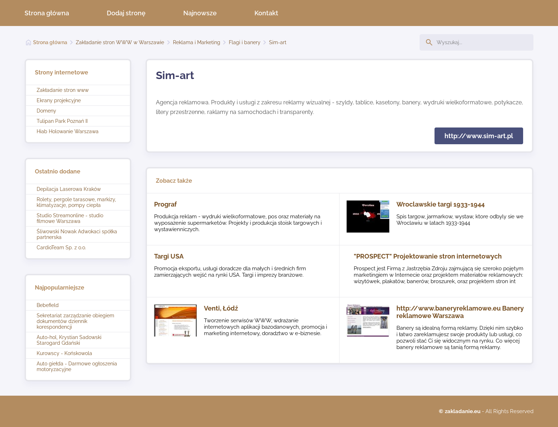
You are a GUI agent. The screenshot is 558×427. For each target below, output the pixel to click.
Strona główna (47, 13)
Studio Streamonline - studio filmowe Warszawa (70, 218)
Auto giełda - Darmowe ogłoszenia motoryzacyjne (77, 366)
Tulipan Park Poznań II (62, 121)
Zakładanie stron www (63, 90)
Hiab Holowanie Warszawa (68, 131)
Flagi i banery (244, 42)
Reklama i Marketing (196, 42)
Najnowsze (200, 13)
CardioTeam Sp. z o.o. (61, 247)
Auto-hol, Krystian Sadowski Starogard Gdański (69, 340)
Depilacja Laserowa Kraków (69, 189)
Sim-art (277, 42)
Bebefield (48, 305)
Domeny (46, 111)
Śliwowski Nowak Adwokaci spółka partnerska (77, 234)
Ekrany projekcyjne (59, 100)
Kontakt (266, 13)
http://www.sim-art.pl (478, 136)
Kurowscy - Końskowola (64, 353)
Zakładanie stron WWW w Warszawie (120, 42)
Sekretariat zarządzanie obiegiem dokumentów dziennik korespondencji (75, 321)
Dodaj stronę (126, 13)
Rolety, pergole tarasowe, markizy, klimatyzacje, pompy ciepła (76, 202)
